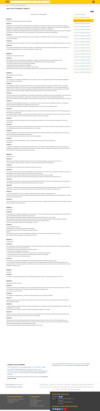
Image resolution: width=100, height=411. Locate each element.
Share (92, 11)
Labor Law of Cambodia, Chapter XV (82, 60)
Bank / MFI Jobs (49, 387)
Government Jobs (58, 387)
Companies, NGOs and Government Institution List (82, 384)
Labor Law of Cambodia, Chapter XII (82, 51)
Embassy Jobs (66, 387)
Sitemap (70, 389)
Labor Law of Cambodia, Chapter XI (82, 48)
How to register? (34, 402)
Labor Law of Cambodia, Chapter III (82, 23)
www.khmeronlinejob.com (37, 367)
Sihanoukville (22, 372)
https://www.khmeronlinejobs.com (66, 398)
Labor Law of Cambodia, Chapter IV (82, 26)
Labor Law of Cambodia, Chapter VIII (82, 38)
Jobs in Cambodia (43, 384)
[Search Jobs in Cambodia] (48, 2)
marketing (28, 369)
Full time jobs (10, 367)
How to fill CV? (34, 404)
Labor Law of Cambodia (79, 14)
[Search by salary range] (42, 2)
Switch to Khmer (76, 389)
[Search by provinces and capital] (32, 2)
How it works (33, 399)
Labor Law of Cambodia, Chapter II (18, 5)
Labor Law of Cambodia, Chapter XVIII (83, 69)
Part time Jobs (60, 384)
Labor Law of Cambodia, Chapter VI (82, 32)
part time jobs (19, 367)
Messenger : (54, 396)
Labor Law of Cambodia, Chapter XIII (82, 54)
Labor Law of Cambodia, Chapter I (82, 17)
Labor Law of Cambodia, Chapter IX (82, 42)
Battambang (28, 372)
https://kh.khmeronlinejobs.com (65, 402)
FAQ (54, 389)
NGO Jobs (41, 387)
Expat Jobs (67, 384)
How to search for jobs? (36, 401)
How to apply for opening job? (37, 406)
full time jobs (74, 364)
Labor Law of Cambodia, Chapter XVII (83, 66)
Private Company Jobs (76, 387)
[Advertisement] (38, 343)
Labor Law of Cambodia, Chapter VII (82, 35)
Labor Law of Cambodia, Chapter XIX (82, 72)
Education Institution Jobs (88, 387)
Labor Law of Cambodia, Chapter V (82, 29)
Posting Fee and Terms (13, 401)
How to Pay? (11, 402)
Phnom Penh (10, 372)
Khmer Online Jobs (63, 365)
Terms (57, 389)
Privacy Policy (63, 389)
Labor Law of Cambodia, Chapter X (82, 45)
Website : (54, 398)
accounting (34, 369)
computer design (18, 371)
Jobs (7, 5)
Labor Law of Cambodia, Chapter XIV (82, 57)
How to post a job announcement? (16, 399)
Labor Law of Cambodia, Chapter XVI (82, 63)
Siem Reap (16, 372)
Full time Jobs (52, 384)
